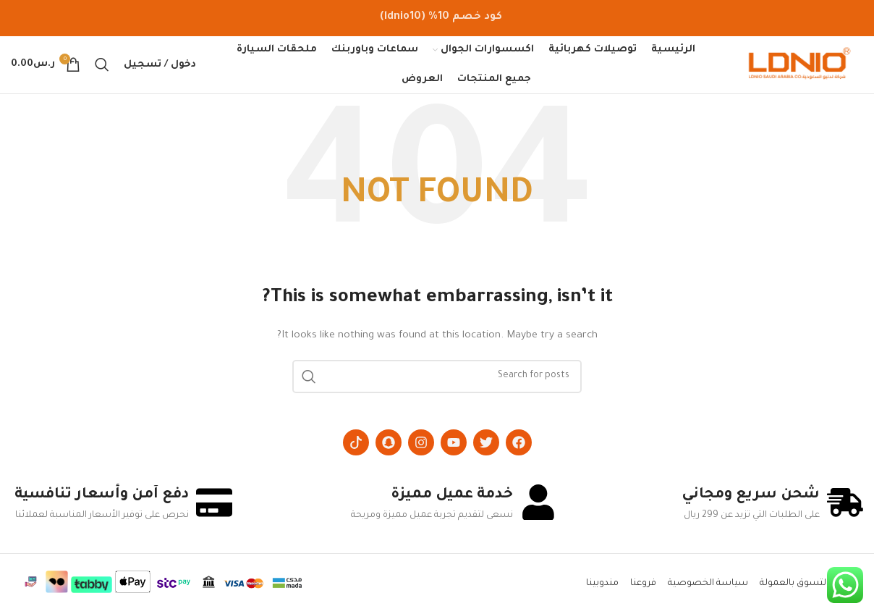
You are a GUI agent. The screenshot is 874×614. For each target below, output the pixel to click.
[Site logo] (799, 66)
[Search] (102, 65)
